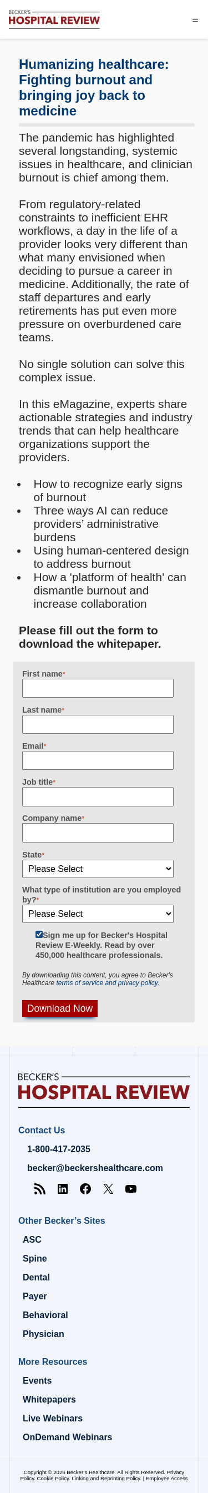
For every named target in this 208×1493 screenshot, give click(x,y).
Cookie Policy (53, 1478)
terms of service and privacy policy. (107, 983)
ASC (32, 1239)
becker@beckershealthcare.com (95, 1168)
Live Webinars (53, 1418)
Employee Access (167, 1478)
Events (37, 1380)
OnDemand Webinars (68, 1437)
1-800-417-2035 (58, 1149)
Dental (36, 1277)
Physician (43, 1334)
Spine (35, 1258)
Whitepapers (49, 1399)
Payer (35, 1296)
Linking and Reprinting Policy (106, 1478)
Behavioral (45, 1315)
